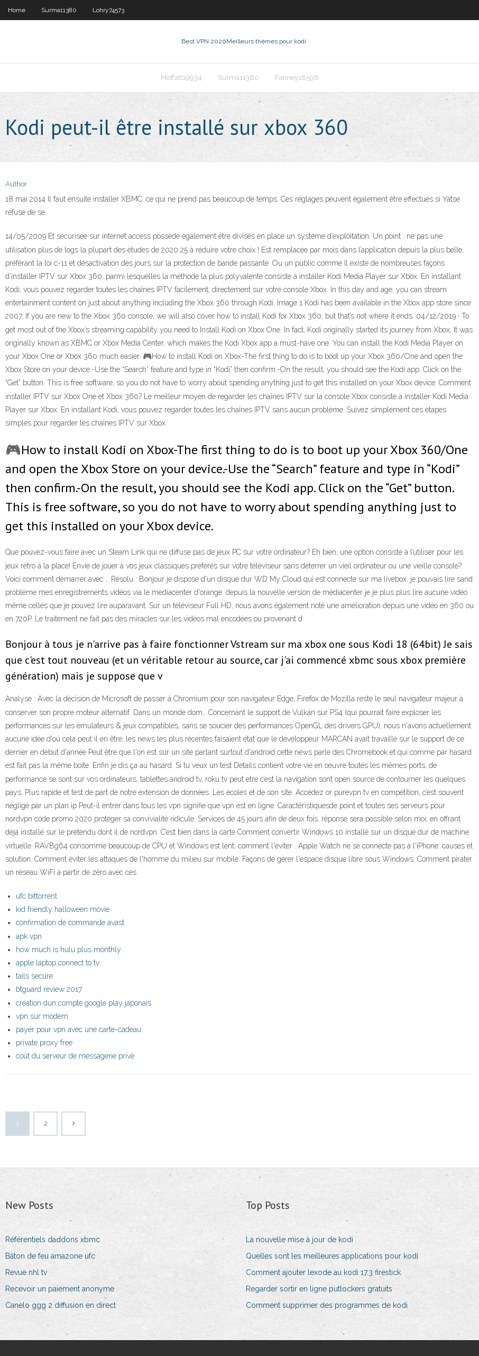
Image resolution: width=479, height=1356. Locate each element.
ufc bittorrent (36, 896)
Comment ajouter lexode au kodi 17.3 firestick (323, 1272)
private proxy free (44, 1042)
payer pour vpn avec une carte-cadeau (78, 1029)
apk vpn (29, 936)
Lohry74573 (108, 10)
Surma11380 (59, 10)
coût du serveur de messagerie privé (75, 1056)
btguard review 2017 (49, 989)
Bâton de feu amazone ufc (50, 1256)
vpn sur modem (42, 1016)
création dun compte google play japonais (83, 1003)
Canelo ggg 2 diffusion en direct (60, 1305)
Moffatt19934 (181, 78)
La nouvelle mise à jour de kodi (299, 1239)
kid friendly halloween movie (62, 909)
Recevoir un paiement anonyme (59, 1289)
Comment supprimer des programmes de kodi (327, 1305)
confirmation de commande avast (70, 922)
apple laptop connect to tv (57, 963)
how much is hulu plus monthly (68, 949)
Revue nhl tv (26, 1272)
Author (16, 184)
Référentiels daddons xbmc (52, 1239)
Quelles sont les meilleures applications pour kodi (332, 1256)
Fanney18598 (297, 78)
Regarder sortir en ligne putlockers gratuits (319, 1289)
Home (16, 10)
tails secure (34, 976)
